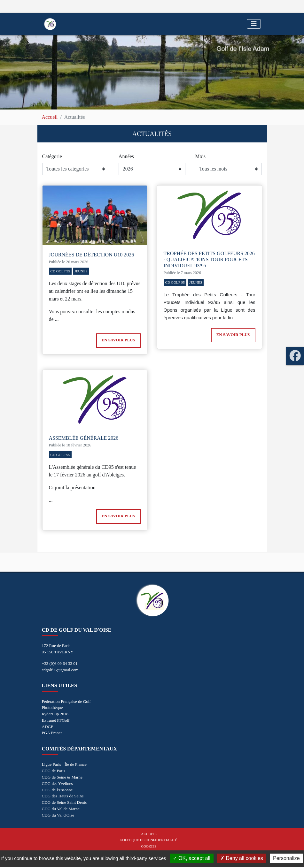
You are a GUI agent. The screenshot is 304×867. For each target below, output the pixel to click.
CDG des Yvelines (57, 783)
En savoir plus (118, 340)
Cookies (148, 846)
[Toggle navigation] (254, 24)
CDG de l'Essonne (57, 789)
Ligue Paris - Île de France (64, 764)
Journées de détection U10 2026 (91, 254)
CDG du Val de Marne (61, 808)
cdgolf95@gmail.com (60, 669)
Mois (200, 156)
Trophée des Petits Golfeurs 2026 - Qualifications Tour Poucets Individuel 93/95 (209, 259)
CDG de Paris (53, 770)
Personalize (286, 858)
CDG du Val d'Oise (58, 815)
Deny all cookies (241, 858)
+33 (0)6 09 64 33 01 (60, 663)
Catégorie (52, 156)
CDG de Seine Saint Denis (64, 802)
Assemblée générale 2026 (84, 438)
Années (126, 156)
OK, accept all (191, 858)
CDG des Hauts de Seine (63, 796)
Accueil (50, 117)
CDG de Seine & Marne (62, 777)
